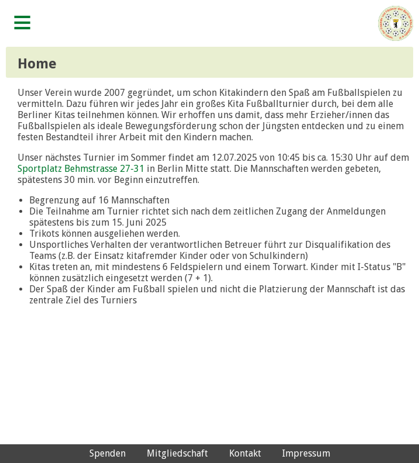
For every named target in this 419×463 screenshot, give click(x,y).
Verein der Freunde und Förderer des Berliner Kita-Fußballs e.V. (395, 23)
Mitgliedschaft (177, 453)
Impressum (306, 453)
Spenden (107, 453)
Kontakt (245, 453)
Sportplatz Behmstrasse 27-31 (81, 168)
